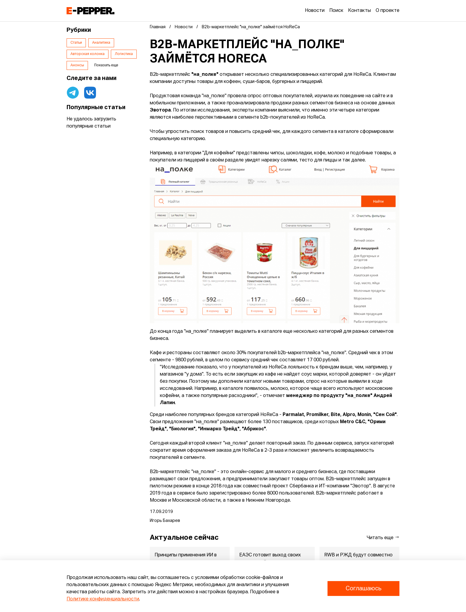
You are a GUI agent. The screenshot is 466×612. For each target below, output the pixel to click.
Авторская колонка (87, 54)
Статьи (76, 43)
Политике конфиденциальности (103, 599)
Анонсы (77, 65)
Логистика (124, 54)
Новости (315, 10)
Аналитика (101, 43)
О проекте (387, 10)
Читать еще (383, 537)
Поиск (336, 10)
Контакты (359, 10)
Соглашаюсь (363, 588)
